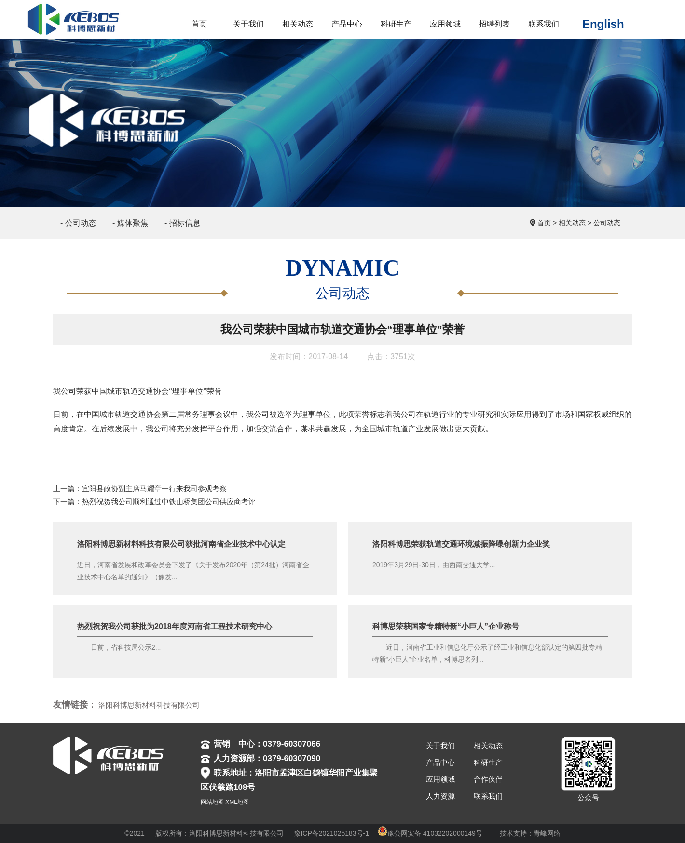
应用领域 (440, 779)
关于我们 (440, 745)
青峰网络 (547, 833)
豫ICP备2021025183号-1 (331, 833)
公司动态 (606, 223)
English (603, 23)
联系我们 (488, 796)
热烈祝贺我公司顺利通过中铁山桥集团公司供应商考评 (169, 501)
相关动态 (572, 223)
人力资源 (440, 796)
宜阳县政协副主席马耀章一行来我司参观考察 (154, 488)
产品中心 (440, 762)
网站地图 (212, 802)
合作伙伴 (488, 779)
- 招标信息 (182, 223)
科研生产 (488, 762)
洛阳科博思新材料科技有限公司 (149, 705)
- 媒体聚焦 (130, 223)
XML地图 (237, 802)
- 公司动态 (78, 223)
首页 (544, 223)
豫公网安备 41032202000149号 (430, 833)
